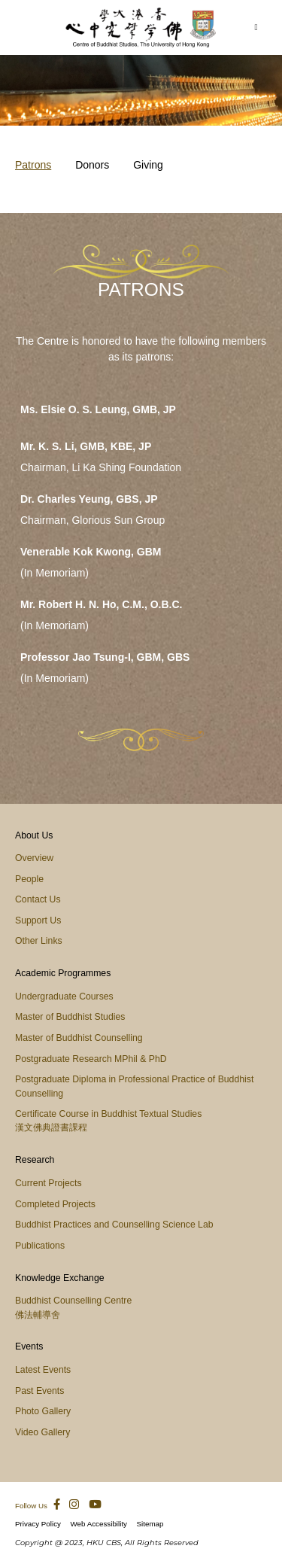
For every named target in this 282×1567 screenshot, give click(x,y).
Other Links (38, 941)
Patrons (33, 165)
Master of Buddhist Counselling (79, 1038)
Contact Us (38, 899)
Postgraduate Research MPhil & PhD (91, 1059)
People (29, 879)
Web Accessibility (99, 1524)
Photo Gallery (43, 1411)
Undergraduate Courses (64, 996)
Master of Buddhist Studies (70, 1017)
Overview (34, 858)
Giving (148, 165)
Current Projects (48, 1183)
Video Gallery (42, 1432)
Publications (40, 1245)
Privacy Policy (38, 1524)
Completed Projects (55, 1204)
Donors (92, 165)
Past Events (39, 1391)
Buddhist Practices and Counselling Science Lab (114, 1224)
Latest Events (43, 1370)
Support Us (38, 920)
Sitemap (150, 1524)
